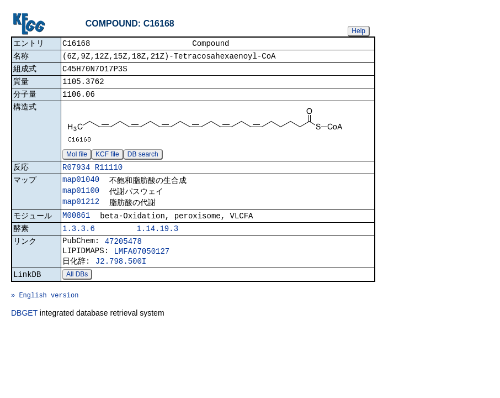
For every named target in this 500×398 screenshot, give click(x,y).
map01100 (80, 200)
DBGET (24, 337)
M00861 (76, 227)
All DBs (77, 294)
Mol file (76, 161)
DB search (142, 161)
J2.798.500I (120, 279)
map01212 (80, 212)
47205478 (123, 256)
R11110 (109, 175)
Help (358, 31)
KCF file (107, 161)
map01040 (80, 188)
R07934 (76, 175)
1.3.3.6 (78, 242)
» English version (44, 318)
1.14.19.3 (157, 242)
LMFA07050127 (141, 268)
